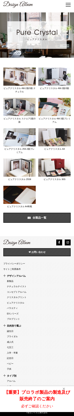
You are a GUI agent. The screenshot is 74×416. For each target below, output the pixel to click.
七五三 (10, 347)
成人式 (10, 342)
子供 (9, 369)
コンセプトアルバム (16, 292)
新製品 (10, 281)
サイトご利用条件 (12, 269)
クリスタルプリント (16, 297)
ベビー (10, 363)
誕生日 (10, 331)
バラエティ (12, 308)
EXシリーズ (13, 313)
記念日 (10, 358)
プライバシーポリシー (14, 263)
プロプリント (13, 319)
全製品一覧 (37, 217)
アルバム (11, 381)
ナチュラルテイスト (16, 286)
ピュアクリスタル (15, 303)
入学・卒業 (12, 353)
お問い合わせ (36, 252)
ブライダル (12, 336)
